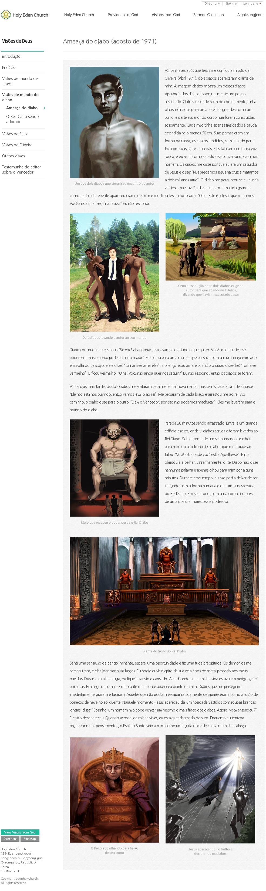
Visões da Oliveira (17, 145)
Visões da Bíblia (15, 134)
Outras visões (13, 156)
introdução (11, 56)
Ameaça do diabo (22, 108)
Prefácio (9, 67)
